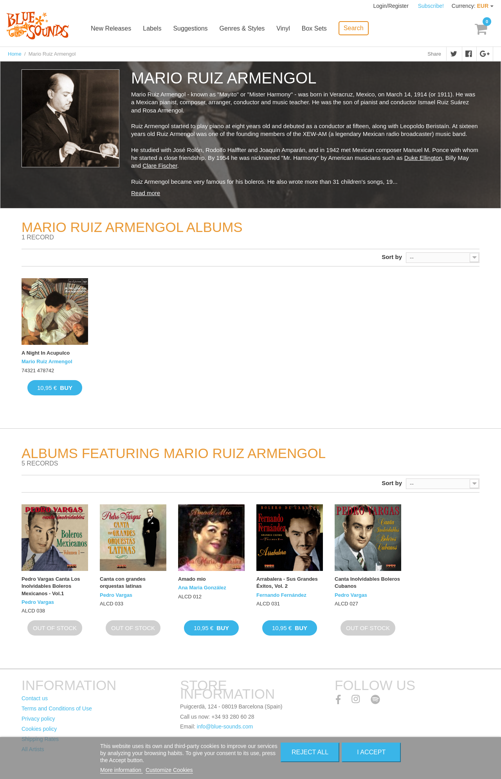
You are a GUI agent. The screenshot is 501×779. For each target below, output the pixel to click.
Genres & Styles (243, 28)
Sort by (392, 257)
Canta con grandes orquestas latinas (123, 582)
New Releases (112, 28)
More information (121, 770)
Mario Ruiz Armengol (47, 361)
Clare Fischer (159, 165)
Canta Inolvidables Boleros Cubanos (367, 582)
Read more (145, 193)
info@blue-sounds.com (225, 726)
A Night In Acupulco (46, 353)
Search (354, 27)
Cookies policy (39, 729)
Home (15, 54)
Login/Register (391, 6)
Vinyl (284, 28)
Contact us (35, 698)
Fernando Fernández (281, 595)
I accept (371, 752)
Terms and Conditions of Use (57, 708)
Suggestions (191, 28)
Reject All (310, 752)
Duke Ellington (423, 157)
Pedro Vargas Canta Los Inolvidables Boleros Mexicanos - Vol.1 (51, 586)
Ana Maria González (202, 588)
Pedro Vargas (38, 602)
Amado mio (192, 579)
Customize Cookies (169, 770)
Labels (153, 28)
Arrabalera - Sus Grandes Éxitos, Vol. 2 (287, 582)
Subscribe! (431, 6)
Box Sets (315, 28)
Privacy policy (38, 719)
